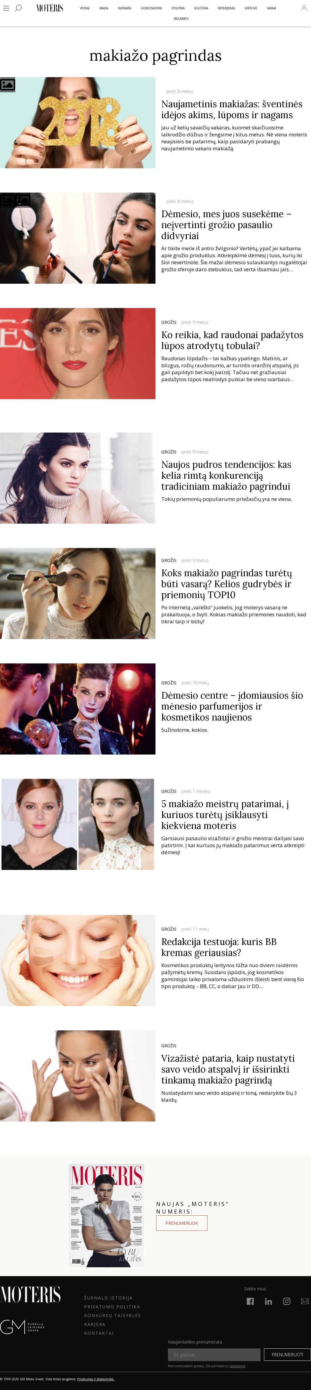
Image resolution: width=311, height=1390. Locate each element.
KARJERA (95, 1324)
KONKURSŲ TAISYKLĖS (112, 1315)
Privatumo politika (112, 1307)
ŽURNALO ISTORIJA (108, 1298)
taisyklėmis (237, 1366)
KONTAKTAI (99, 1333)
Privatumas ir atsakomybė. (95, 1379)
